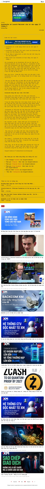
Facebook (15, 481)
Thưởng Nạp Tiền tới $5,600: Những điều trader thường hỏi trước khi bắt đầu (21, 365)
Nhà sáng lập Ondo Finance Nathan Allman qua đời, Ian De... (20, 194)
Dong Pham (4, 28)
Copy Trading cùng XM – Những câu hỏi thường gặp (14, 474)
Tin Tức (2, 22)
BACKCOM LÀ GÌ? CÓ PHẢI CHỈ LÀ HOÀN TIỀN (14, 199)
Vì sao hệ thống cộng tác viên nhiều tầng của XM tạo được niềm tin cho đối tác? (22, 339)
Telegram (28, 481)
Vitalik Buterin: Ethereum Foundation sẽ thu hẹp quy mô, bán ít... (20, 189)
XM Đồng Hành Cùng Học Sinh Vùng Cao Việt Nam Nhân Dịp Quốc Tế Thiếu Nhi (20, 231)
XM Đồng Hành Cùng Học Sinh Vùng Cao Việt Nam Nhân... (18, 183)
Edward (2, 185)
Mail (22, 481)
